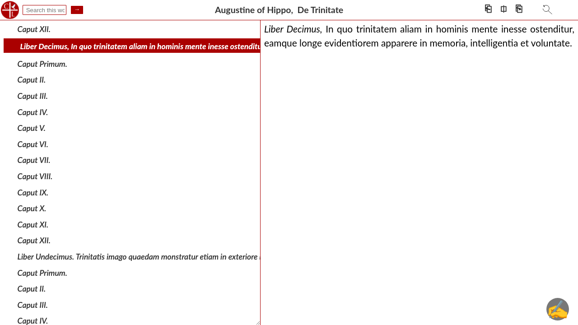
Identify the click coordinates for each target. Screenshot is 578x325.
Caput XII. (34, 28)
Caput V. (32, 128)
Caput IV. (33, 111)
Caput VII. (34, 160)
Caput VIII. (35, 176)
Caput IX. (33, 192)
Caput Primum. (42, 64)
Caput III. (33, 96)
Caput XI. (33, 224)
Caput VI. (33, 144)
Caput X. (32, 208)
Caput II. (32, 79)
